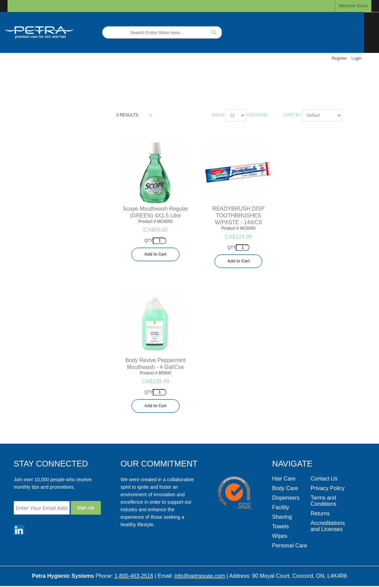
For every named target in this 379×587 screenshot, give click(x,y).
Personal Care (289, 545)
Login (356, 58)
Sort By (292, 115)
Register (339, 58)
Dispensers (285, 498)
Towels (280, 526)
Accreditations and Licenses (328, 526)
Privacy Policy (328, 488)
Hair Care (283, 479)
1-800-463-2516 (133, 576)
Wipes (279, 536)
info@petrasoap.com (199, 576)
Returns (320, 513)
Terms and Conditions (324, 501)
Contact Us (324, 479)
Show (218, 115)
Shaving (282, 517)
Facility (280, 507)
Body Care (285, 488)
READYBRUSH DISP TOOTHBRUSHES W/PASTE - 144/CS (238, 215)
